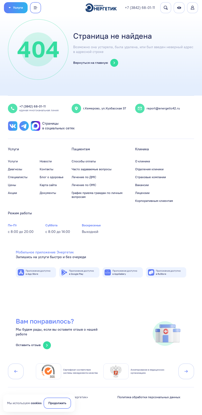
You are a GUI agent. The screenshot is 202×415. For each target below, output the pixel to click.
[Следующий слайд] (186, 371)
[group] (67, 371)
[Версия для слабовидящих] (179, 7)
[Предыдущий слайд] (16, 371)
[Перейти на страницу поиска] (165, 7)
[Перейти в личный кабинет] (192, 7)
